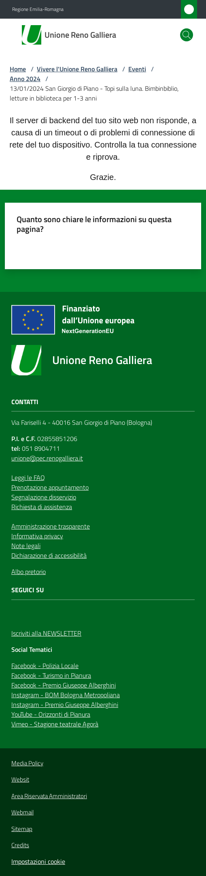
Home (18, 69)
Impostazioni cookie (38, 861)
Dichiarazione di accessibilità (49, 555)
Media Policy (27, 763)
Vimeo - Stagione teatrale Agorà (54, 724)
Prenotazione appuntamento (50, 487)
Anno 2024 (25, 79)
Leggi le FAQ (28, 477)
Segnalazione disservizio (43, 497)
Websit (20, 779)
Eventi (137, 69)
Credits (20, 845)
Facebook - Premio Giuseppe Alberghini (63, 685)
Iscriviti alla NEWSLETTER (46, 633)
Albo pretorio (28, 571)
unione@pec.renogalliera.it (47, 458)
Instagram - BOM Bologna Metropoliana (65, 695)
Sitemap (21, 828)
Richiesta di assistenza (41, 507)
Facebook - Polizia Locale (45, 665)
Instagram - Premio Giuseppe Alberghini (64, 704)
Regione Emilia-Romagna (38, 9)
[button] (186, 35)
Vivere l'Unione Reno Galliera (77, 69)
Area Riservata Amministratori (49, 796)
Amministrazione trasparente (50, 526)
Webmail (22, 812)
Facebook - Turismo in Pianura (51, 675)
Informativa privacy (37, 536)
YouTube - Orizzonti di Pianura (50, 714)
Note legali (25, 545)
